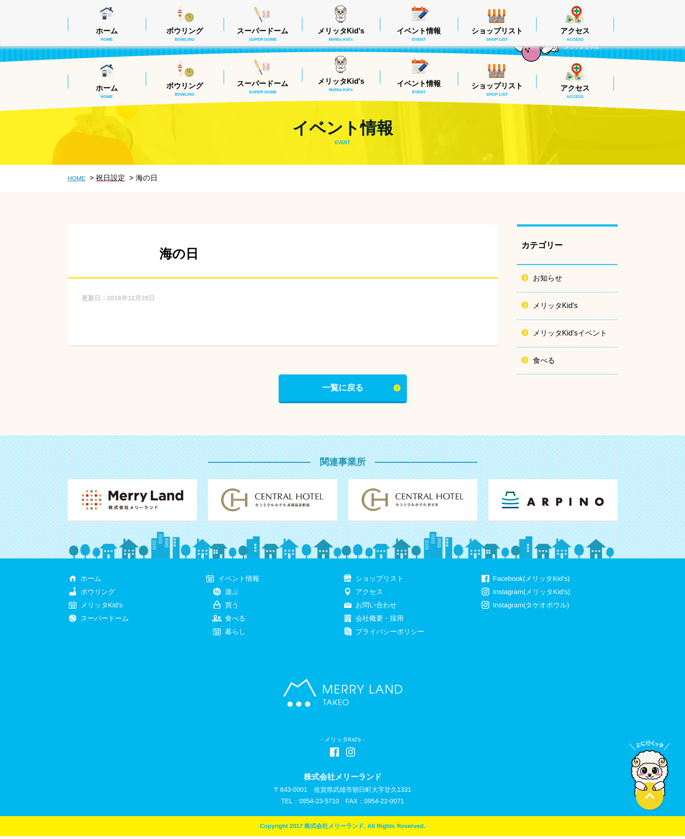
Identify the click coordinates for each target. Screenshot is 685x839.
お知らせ (547, 278)
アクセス (575, 91)
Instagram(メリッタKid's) (531, 594)
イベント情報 (419, 87)
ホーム (107, 91)
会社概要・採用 (380, 621)
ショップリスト (497, 89)
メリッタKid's (341, 84)
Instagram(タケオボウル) (531, 608)
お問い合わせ (376, 608)
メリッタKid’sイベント (570, 333)
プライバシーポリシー (390, 634)
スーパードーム (262, 87)
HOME (77, 178)
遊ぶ (232, 594)
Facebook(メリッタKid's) (531, 581)
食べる (544, 360)
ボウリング (184, 89)
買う (232, 608)
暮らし (235, 634)
